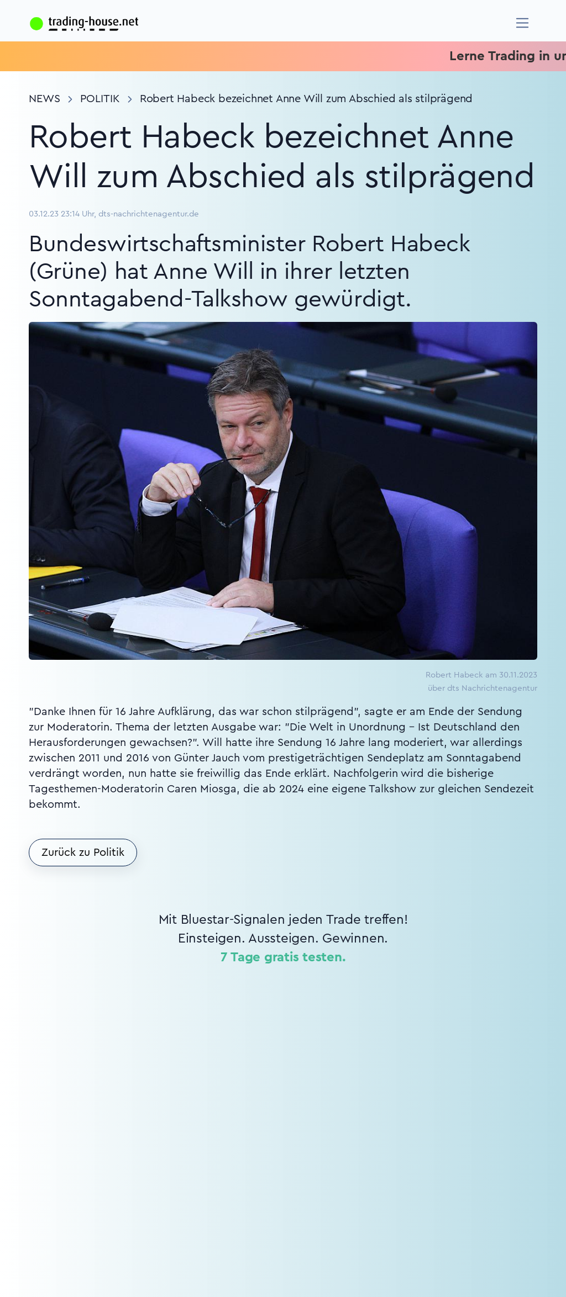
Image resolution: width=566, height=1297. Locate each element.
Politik (100, 98)
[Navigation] (522, 23)
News (44, 98)
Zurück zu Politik (82, 852)
